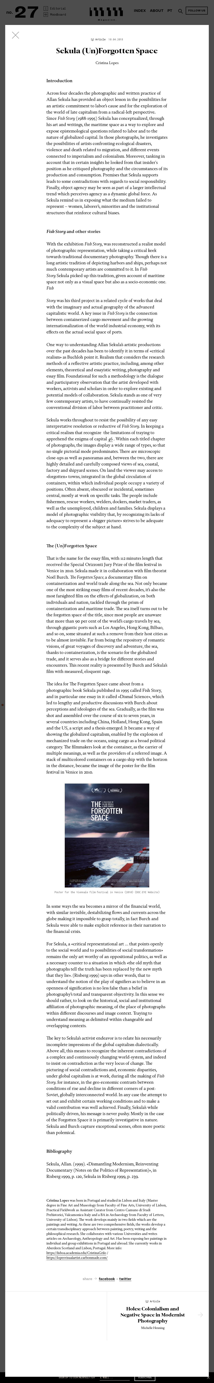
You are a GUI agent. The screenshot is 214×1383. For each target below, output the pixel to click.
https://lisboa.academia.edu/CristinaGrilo (76, 1253)
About (156, 11)
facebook (107, 1279)
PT (169, 11)
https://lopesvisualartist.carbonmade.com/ (77, 1257)
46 (110, 439)
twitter (125, 1279)
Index (140, 11)
